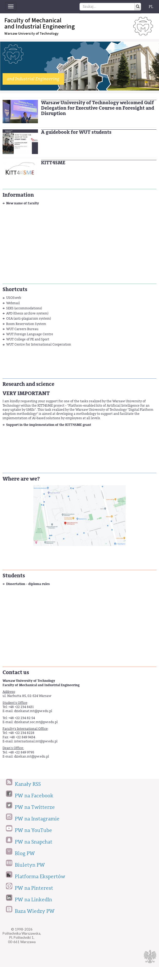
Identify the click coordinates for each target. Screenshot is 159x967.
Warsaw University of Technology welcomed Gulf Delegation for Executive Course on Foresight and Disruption (97, 108)
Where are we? (21, 479)
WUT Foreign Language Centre (29, 334)
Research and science (28, 384)
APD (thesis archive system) (27, 313)
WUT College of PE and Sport (27, 339)
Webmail (13, 303)
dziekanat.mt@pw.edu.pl (33, 711)
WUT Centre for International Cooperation (38, 344)
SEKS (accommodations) (24, 308)
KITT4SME (53, 162)
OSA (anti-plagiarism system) (28, 318)
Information (18, 195)
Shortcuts (15, 289)
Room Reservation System (26, 324)
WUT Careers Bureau (22, 329)
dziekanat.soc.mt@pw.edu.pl (36, 722)
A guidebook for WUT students (76, 132)
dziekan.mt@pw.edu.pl (31, 756)
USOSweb (13, 297)
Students (14, 575)
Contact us (16, 672)
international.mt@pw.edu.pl (35, 741)
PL (151, 6)
